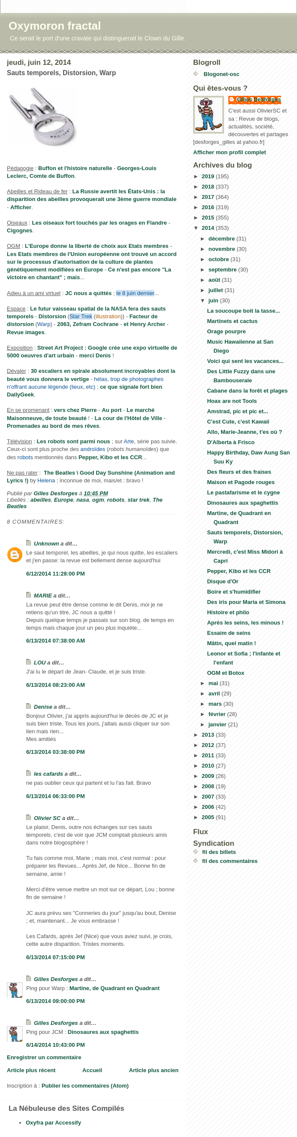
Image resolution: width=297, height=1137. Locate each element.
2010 (209, 765)
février (218, 714)
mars (216, 704)
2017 (209, 197)
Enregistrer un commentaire (44, 1057)
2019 (209, 176)
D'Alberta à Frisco (231, 442)
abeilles (40, 500)
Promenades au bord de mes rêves (53, 426)
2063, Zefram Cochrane (87, 324)
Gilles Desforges (56, 979)
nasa (82, 500)
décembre (222, 238)
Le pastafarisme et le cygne (243, 492)
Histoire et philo (228, 612)
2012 (209, 745)
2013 (209, 735)
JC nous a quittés (88, 293)
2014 (209, 228)
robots (115, 500)
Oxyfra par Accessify (53, 1122)
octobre (219, 259)
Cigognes (19, 230)
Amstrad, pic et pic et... (237, 411)
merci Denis (95, 355)
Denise (43, 707)
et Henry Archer (144, 324)
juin (214, 300)
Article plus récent (31, 1070)
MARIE (43, 595)
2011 (209, 755)
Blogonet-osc (220, 74)
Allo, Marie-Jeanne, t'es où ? (244, 432)
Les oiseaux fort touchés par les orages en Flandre (99, 222)
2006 (209, 807)
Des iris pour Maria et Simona (246, 602)
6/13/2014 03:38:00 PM (55, 752)
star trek (138, 500)
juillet (217, 290)
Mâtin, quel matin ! (231, 643)
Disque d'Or (222, 581)
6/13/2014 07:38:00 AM (55, 640)
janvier (218, 724)
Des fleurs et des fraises (239, 472)
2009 (209, 776)
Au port (111, 410)
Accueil (92, 1070)
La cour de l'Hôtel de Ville (128, 418)
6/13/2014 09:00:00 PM (55, 1001)
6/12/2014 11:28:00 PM (55, 573)
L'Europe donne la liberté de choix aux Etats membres (97, 246)
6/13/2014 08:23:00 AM (55, 685)
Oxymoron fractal (55, 25)
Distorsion (52, 316)
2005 (209, 817)
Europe (63, 500)
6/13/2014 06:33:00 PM (55, 796)
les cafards (48, 774)
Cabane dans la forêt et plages (247, 390)
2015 (209, 217)
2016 (209, 207)
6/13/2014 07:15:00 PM (55, 957)
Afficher (20, 207)
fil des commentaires (230, 861)
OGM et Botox (225, 673)
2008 (209, 786)
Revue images (25, 332)
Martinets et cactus (232, 321)
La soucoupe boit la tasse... (243, 311)
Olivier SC (47, 818)
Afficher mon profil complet (229, 152)
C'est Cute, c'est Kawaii (238, 421)
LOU (39, 662)
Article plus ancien (154, 1070)
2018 (209, 186)
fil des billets (219, 852)
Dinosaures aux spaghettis (103, 1032)
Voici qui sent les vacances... (245, 361)
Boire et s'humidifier (234, 591)
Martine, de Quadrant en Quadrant (115, 988)
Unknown (46, 543)
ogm (98, 500)
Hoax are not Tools (232, 401)
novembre (223, 249)
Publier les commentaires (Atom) (85, 1085)
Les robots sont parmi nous (73, 441)
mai (214, 683)
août (215, 280)
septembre (223, 269)
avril (215, 693)
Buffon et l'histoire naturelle (75, 168)
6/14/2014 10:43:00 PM (55, 1045)
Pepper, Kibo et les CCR (110, 457)
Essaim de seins (228, 633)
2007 (209, 796)
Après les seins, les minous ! (245, 622)
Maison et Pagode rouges (240, 482)
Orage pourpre (226, 331)
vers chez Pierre (75, 410)
